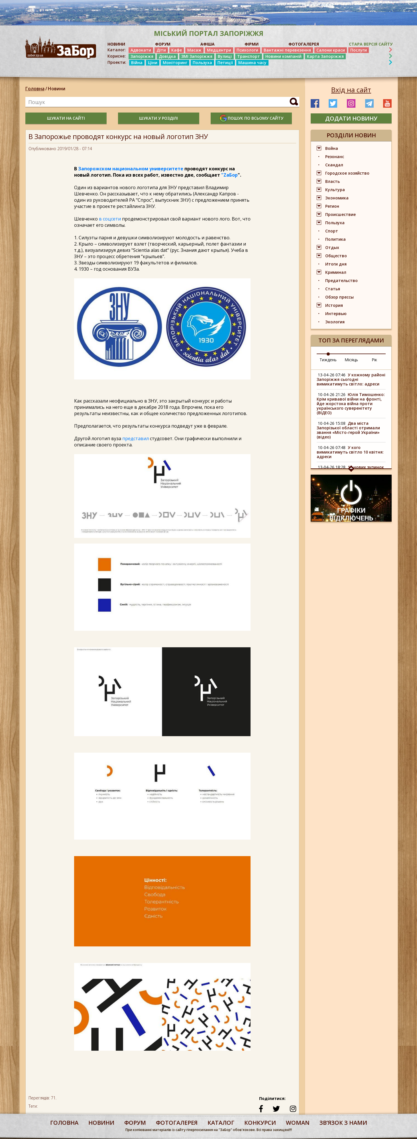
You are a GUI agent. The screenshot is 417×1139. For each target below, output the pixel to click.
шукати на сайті (66, 118)
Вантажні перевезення (287, 50)
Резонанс (334, 156)
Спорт (331, 231)
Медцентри (219, 50)
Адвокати (141, 50)
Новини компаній (283, 56)
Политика (335, 239)
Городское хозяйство (347, 173)
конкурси (260, 1122)
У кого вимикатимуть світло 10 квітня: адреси (350, 452)
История (334, 305)
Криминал (335, 272)
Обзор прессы (339, 297)
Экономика (337, 198)
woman (298, 1122)
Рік (374, 359)
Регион (332, 206)
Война (331, 148)
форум (135, 1122)
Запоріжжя (142, 56)
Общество (336, 255)
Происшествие (340, 214)
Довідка (167, 56)
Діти (161, 50)
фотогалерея (177, 1122)
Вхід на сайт (351, 89)
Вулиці (225, 56)
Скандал (334, 165)
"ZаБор (229, 175)
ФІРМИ (252, 44)
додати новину (351, 118)
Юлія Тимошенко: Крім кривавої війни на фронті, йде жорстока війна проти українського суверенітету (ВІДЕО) (351, 403)
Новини (56, 88)
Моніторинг (175, 62)
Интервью (336, 313)
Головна (34, 88)
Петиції (225, 62)
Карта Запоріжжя (325, 56)
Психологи (247, 50)
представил (135, 438)
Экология (335, 321)
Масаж (194, 50)
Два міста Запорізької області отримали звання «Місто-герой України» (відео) (348, 430)
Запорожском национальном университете (130, 169)
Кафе (176, 50)
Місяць (351, 359)
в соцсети (110, 219)
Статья (332, 288)
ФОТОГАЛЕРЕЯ (303, 44)
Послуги (358, 50)
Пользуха (202, 62)
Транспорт (248, 56)
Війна (137, 62)
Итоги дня (336, 264)
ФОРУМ (162, 44)
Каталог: (116, 50)
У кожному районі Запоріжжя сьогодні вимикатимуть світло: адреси (351, 379)
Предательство (341, 280)
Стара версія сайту (370, 44)
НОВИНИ (116, 44)
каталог (221, 1122)
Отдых (332, 247)
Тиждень (328, 359)
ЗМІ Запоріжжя (196, 56)
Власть (332, 181)
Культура (335, 189)
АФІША (207, 44)
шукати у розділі (158, 118)
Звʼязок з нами (343, 1122)
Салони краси (330, 50)
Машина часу (252, 62)
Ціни (152, 62)
